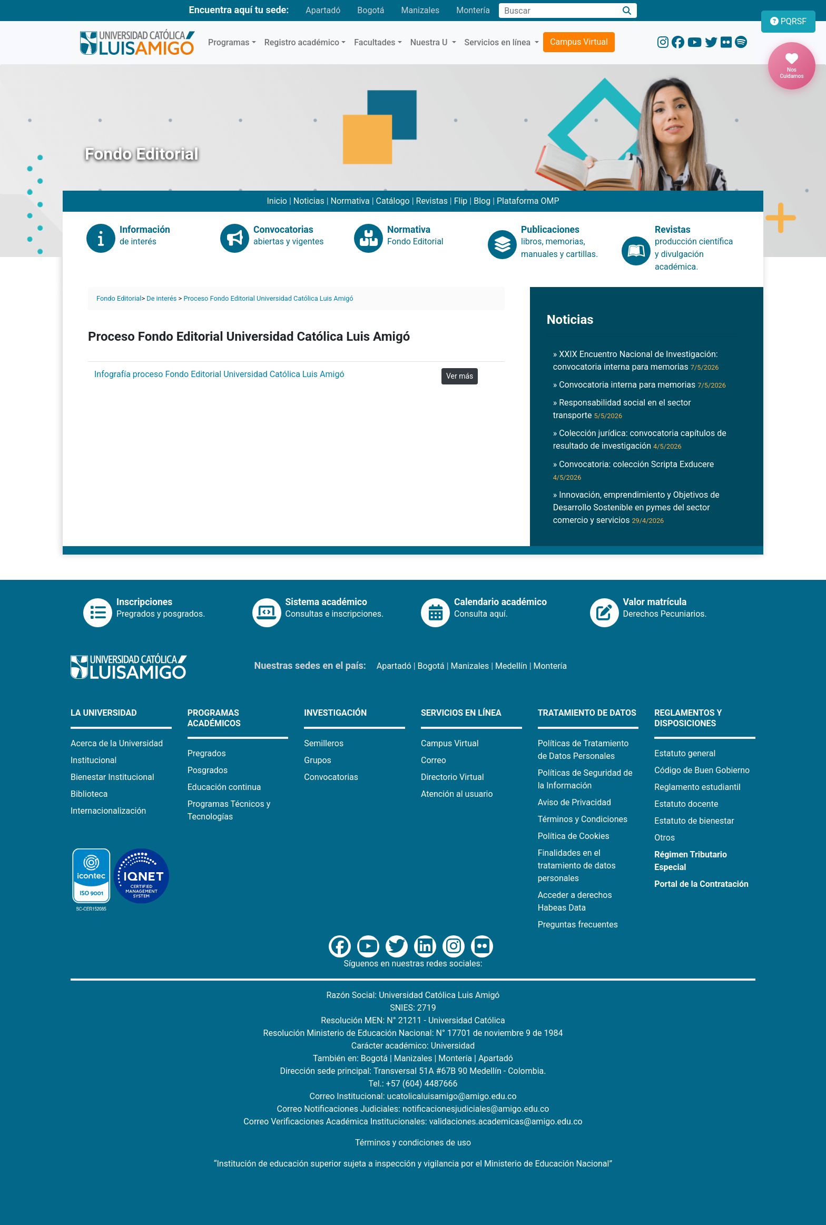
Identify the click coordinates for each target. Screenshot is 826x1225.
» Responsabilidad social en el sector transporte (622, 409)
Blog (482, 201)
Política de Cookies (573, 836)
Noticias (308, 201)
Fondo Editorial (118, 298)
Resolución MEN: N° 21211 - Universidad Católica (413, 1020)
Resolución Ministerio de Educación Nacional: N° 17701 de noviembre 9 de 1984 (413, 1033)
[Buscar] (627, 10)
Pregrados (207, 753)
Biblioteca (89, 794)
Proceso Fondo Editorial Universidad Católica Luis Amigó (268, 298)
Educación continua (224, 787)
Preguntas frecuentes (578, 925)
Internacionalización (108, 811)
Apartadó (323, 10)
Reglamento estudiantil (697, 787)
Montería (473, 10)
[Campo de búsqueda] (557, 10)
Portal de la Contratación (701, 884)
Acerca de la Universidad (117, 743)
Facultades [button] (374, 42)
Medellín (511, 666)
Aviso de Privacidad (574, 802)
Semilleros (323, 743)
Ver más (459, 376)
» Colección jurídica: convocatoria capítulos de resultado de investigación (639, 439)
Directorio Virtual (452, 777)
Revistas (432, 201)
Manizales (420, 10)
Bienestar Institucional (112, 777)
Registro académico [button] (302, 42)
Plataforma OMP (528, 201)
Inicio (277, 201)
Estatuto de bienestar (694, 821)
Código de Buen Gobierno (702, 770)
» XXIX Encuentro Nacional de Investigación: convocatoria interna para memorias (636, 360)
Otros (664, 838)
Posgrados (208, 770)
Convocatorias (331, 777)
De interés (161, 298)
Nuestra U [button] (430, 42)
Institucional (93, 760)
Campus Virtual (579, 42)
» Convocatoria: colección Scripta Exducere (633, 470)
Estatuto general (684, 753)
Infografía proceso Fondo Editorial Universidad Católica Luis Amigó (219, 374)
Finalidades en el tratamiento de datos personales (577, 865)
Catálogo (393, 201)
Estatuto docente (686, 804)
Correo (433, 760)
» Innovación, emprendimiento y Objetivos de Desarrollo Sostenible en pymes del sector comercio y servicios (636, 507)
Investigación (335, 713)
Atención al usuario (457, 794)
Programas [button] (229, 42)
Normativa (350, 201)
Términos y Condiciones (583, 819)
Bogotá (370, 10)
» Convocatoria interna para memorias (639, 385)
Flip (461, 201)
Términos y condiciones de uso (413, 1143)
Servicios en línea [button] (499, 42)
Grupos (317, 760)
